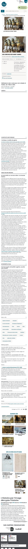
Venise (18, 326)
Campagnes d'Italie (7, 341)
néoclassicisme (6, 326)
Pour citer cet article (6, 390)
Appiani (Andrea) (6, 320)
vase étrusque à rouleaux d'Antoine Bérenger (10, 251)
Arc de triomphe (6, 323)
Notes (2, 364)
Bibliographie (5, 344)
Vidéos (3, 90)
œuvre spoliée (6, 329)
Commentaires (5, 406)
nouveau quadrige (7, 261)
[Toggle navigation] (2, 11)
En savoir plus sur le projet (20, 521)
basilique (22, 332)
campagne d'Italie (5, 161)
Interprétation (6, 264)
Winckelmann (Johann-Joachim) (10, 335)
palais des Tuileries (11, 338)
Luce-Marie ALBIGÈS (9, 88)
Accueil (3, 14)
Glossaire (3, 379)
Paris (13, 326)
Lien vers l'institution (7, 78)
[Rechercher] (14, 11)
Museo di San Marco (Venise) (18, 56)
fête (3, 338)
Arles (4, 332)
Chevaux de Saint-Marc (12, 332)
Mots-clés (3, 317)
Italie (24, 326)
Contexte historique (7, 137)
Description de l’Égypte (16, 329)
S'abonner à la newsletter (23, 7)
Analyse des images (7, 172)
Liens (2, 401)
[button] (24, 26)
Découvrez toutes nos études (12, 14)
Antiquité (15, 320)
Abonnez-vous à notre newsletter (10, 545)
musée (21, 335)
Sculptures (9, 73)
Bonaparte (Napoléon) (17, 323)
